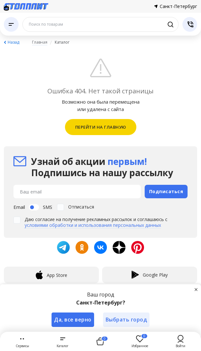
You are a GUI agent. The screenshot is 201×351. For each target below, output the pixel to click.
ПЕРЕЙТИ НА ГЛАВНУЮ (100, 127)
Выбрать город (126, 319)
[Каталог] (11, 24)
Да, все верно (73, 319)
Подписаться (166, 191)
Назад (13, 42)
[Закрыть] (196, 289)
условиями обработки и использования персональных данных (93, 225)
